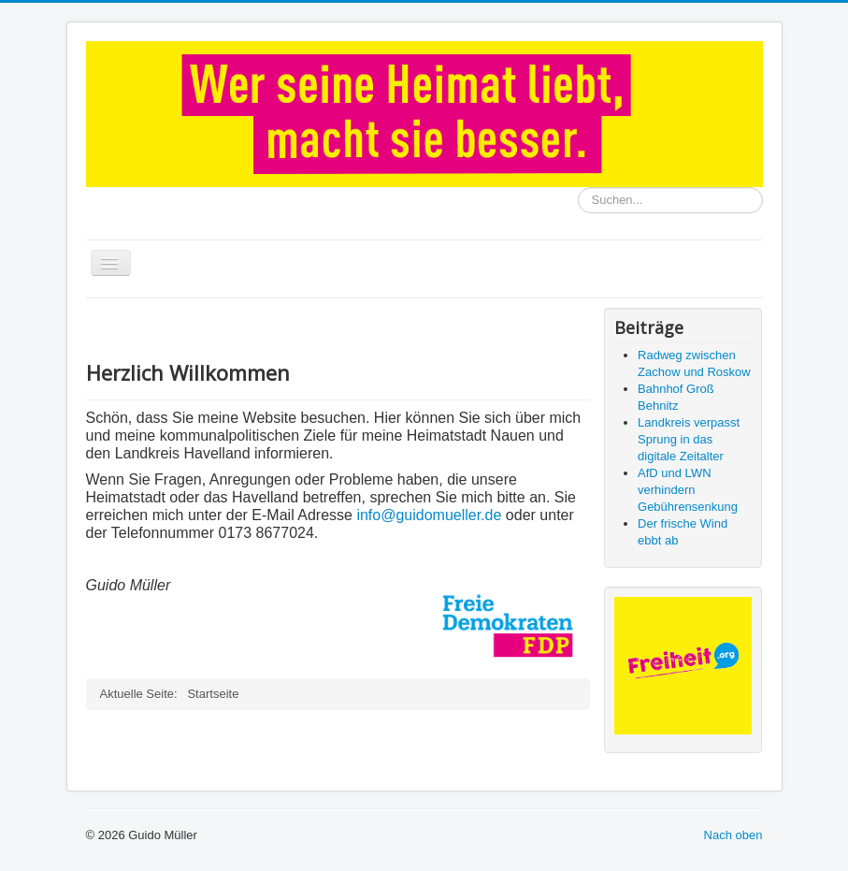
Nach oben (733, 835)
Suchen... (578, 187)
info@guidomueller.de (428, 515)
